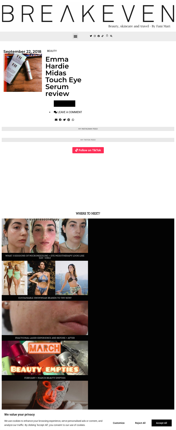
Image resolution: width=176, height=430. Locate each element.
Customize (118, 423)
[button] (75, 36)
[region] (88, 420)
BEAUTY (52, 51)
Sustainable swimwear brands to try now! (45, 298)
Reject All (140, 423)
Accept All (161, 423)
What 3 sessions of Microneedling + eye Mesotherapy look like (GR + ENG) (44, 256)
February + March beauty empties (44, 378)
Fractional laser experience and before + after (45, 338)
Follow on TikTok (90, 150)
